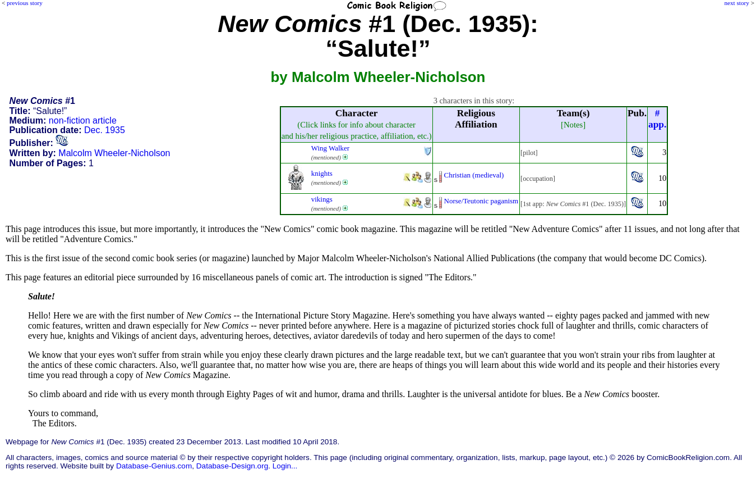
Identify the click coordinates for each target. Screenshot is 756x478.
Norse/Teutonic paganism (481, 201)
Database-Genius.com (154, 466)
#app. (657, 119)
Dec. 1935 (104, 130)
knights (322, 173)
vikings (322, 199)
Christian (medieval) (474, 175)
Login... (285, 466)
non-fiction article (83, 120)
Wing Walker (330, 148)
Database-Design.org (232, 466)
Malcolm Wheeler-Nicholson (114, 153)
